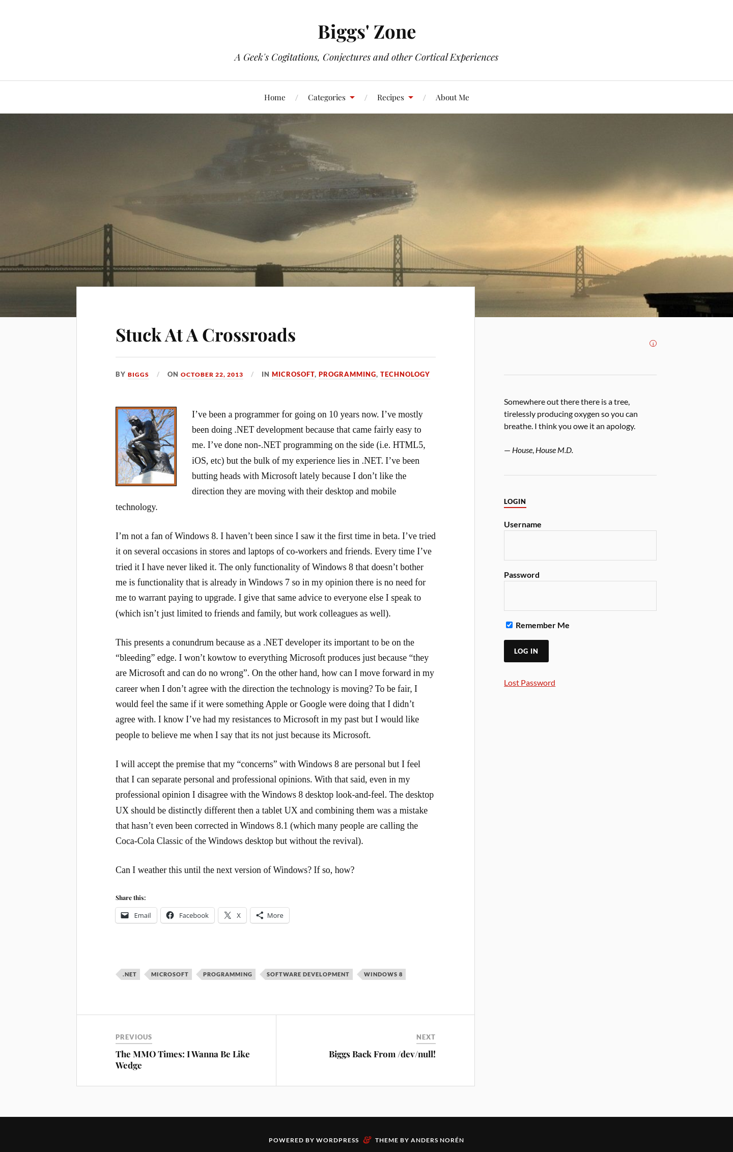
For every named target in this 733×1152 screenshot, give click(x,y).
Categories (327, 97)
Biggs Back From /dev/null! (382, 1067)
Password (522, 574)
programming (227, 987)
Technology (275, 388)
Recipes (390, 97)
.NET (130, 987)
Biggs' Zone (367, 31)
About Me (452, 97)
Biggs (139, 374)
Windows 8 (383, 987)
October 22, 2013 (215, 374)
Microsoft (163, 388)
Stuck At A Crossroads (229, 332)
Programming (217, 388)
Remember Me (538, 625)
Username (523, 524)
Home (275, 97)
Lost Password (529, 682)
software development (308, 987)
